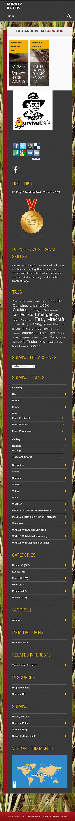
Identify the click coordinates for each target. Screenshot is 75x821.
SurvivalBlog (19, 729)
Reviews (17, 597)
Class (33, 305)
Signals (16, 478)
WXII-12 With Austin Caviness (29, 529)
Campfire (55, 301)
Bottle (29, 301)
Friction (27, 328)
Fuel (37, 328)
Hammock (47, 329)
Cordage (35, 310)
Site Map (17, 484)
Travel (50, 341)
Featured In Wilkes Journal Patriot (31, 510)
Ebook (16, 400)
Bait (15, 301)
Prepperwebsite (21, 687)
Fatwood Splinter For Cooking (18, 73)
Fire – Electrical (21, 418)
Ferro (15, 320)
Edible (26, 314)
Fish (24, 324)
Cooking (20, 309)
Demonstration (51, 310)
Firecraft (16, 47)
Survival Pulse (20, 723)
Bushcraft (17, 43)
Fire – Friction (20, 424)
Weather (17, 504)
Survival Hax (19, 694)
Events (16, 571)
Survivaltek (14, 6)
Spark (62, 337)
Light (52, 333)
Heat (56, 329)
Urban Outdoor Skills (24, 736)
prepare (25, 337)
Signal (44, 337)
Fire (39, 319)
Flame (47, 324)
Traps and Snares (22, 456)
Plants (15, 337)
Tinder (32, 341)
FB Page (17, 192)
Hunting (16, 333)
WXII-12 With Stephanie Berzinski (31, 542)
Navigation (18, 465)
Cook (44, 305)
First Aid (16, 324)
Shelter (35, 337)
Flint (56, 324)
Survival (18, 342)
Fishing (35, 324)
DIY (15, 315)
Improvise (29, 333)
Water (35, 346)
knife (43, 333)
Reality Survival (21, 716)
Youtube (48, 192)
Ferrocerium (26, 320)
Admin (16, 620)
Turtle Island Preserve (24, 665)
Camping (20, 305)
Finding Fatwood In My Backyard (38, 73)
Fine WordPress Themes (55, 816)
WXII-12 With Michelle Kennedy (30, 536)
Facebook (16, 169)
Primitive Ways (20, 642)
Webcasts (17, 523)
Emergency (46, 314)
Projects (17, 591)
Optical (61, 333)
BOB (22, 301)
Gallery (16, 439)
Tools (42, 342)
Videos (16, 491)
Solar (53, 337)
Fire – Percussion (22, 431)
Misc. (13, 51)
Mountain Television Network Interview (34, 516)
